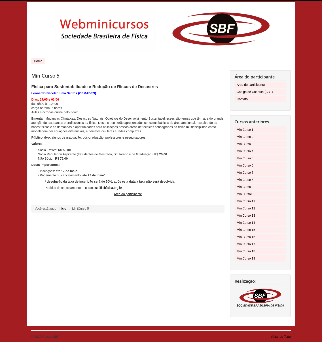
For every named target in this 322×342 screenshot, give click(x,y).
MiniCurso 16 (246, 237)
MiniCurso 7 (245, 172)
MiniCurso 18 (246, 251)
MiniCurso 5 (245, 158)
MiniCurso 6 (245, 165)
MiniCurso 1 (245, 129)
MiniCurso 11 (246, 201)
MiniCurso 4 (245, 151)
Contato (242, 99)
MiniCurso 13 (246, 215)
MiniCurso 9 (245, 187)
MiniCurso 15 (246, 230)
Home (38, 61)
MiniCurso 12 (246, 208)
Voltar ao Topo (281, 336)
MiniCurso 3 (245, 144)
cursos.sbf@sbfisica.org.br (103, 188)
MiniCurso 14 (246, 222)
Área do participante (128, 194)
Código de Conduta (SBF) (255, 92)
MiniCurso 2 (245, 137)
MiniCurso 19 (246, 258)
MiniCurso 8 (245, 180)
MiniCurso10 (245, 194)
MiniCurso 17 (246, 244)
